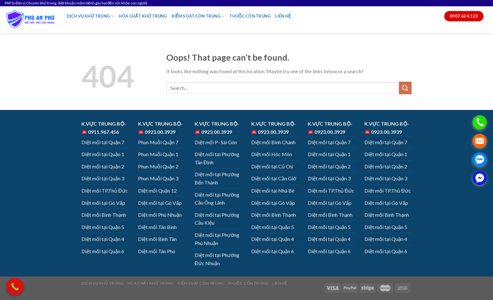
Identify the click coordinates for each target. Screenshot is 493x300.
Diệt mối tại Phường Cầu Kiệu (217, 219)
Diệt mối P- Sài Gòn (216, 142)
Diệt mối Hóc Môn (271, 154)
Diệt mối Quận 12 (157, 191)
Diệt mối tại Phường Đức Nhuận (217, 259)
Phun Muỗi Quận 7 (158, 142)
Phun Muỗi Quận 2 (158, 166)
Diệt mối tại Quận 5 (102, 227)
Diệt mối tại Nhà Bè (272, 191)
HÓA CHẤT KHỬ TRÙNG (143, 16)
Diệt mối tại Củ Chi (272, 166)
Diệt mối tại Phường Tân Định (217, 158)
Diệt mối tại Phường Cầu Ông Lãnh (217, 199)
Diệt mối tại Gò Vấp (103, 203)
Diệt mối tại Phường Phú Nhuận (217, 239)
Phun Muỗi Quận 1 (158, 154)
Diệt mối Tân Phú (156, 251)
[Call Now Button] (15, 286)
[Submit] (405, 88)
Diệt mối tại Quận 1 (102, 154)
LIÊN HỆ (283, 16)
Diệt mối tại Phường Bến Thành (217, 178)
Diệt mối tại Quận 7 (102, 142)
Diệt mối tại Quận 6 (102, 251)
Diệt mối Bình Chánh (273, 142)
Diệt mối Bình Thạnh (103, 215)
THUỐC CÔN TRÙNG (250, 16)
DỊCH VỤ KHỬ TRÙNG (90, 16)
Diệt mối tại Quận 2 (102, 166)
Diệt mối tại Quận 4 (102, 239)
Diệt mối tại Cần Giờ (273, 178)
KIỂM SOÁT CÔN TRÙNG (198, 16)
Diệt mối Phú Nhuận (160, 215)
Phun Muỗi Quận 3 (158, 178)
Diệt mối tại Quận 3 (102, 178)
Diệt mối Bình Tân (157, 239)
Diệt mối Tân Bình (157, 227)
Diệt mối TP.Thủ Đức (104, 191)
